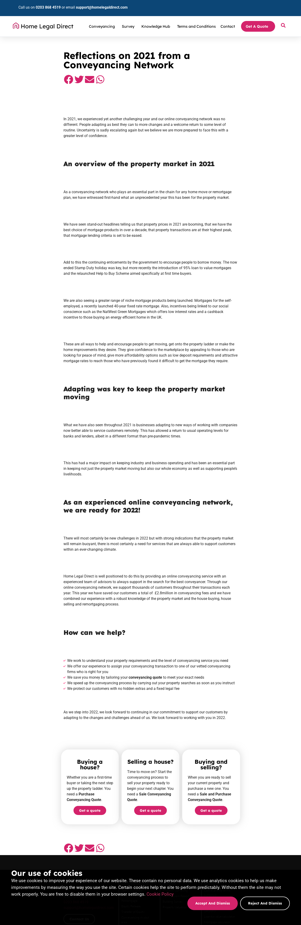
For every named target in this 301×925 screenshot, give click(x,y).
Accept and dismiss (212, 903)
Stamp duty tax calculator (247, 800)
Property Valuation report (190, 812)
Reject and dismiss (265, 903)
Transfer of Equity (127, 812)
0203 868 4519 (40, 4)
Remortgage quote (128, 852)
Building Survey (183, 806)
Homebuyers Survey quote (190, 840)
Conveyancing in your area (133, 817)
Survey (129, 19)
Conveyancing (103, 19)
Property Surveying (186, 795)
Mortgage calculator (244, 817)
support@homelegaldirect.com (94, 4)
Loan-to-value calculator (246, 812)
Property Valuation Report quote (194, 851)
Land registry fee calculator (248, 806)
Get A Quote (258, 19)
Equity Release (125, 806)
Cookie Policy (160, 894)
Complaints (238, 823)
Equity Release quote (245, 841)
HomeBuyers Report (186, 800)
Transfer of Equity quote (247, 847)
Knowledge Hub (156, 19)
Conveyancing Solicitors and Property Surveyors (56, 37)
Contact (227, 19)
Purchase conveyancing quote (135, 846)
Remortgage (124, 800)
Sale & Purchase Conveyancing (136, 795)
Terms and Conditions (196, 19)
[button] (25, 72)
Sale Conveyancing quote (132, 840)
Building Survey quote (187, 845)
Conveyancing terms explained (251, 795)
